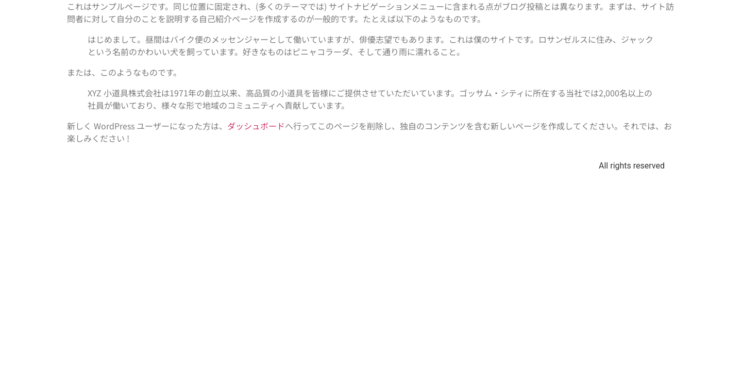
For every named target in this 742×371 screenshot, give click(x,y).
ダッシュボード (256, 126)
